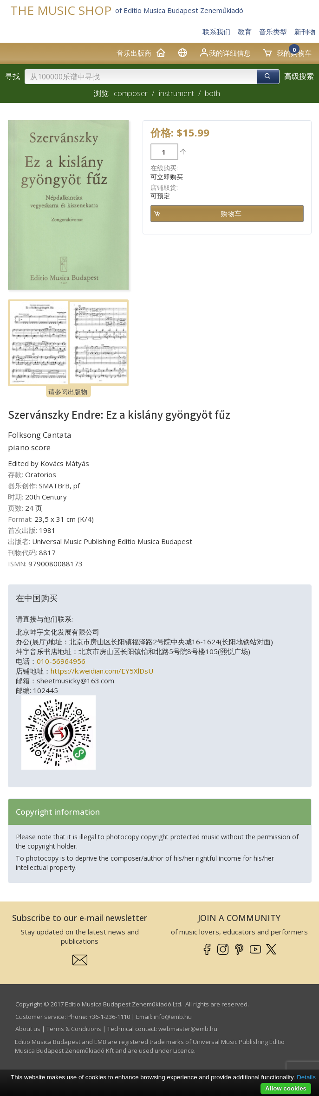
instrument (176, 93)
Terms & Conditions (73, 1029)
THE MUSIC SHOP (60, 10)
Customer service (40, 1016)
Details (306, 1077)
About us (27, 1029)
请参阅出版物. (68, 391)
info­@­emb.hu (173, 1016)
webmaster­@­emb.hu (187, 1029)
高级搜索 (299, 76)
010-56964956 (61, 661)
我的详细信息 (225, 52)
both (212, 93)
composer (131, 93)
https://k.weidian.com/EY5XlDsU (102, 670)
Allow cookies (285, 1088)
